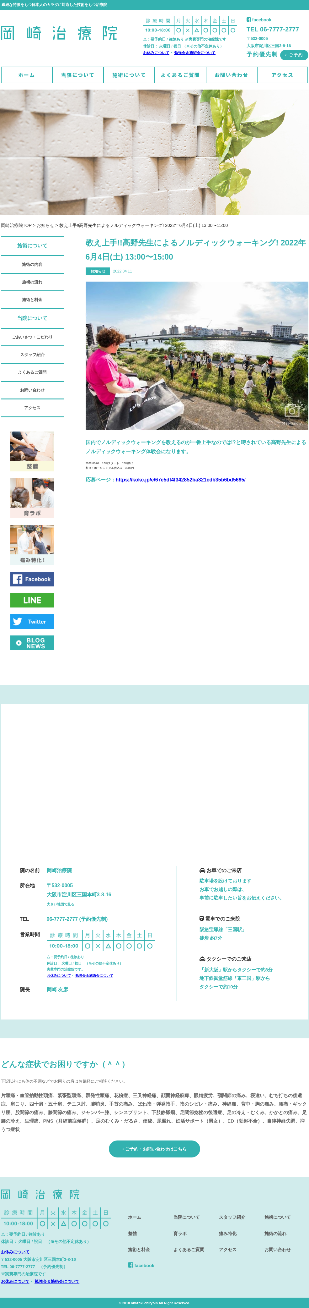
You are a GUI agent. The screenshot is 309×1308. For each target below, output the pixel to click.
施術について (129, 75)
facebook (259, 19)
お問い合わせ (231, 75)
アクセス (282, 75)
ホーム (26, 75)
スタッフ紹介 (32, 354)
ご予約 (294, 54)
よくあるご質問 (180, 75)
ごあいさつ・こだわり (32, 337)
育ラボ (179, 1228)
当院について (78, 75)
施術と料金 (32, 299)
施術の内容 (32, 264)
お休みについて (156, 53)
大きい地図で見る (60, 904)
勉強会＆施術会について (195, 53)
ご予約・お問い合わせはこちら (154, 1148)
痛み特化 (226, 1228)
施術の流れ (32, 282)
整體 (131, 1228)
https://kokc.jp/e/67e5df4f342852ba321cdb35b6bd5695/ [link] (181, 479)
